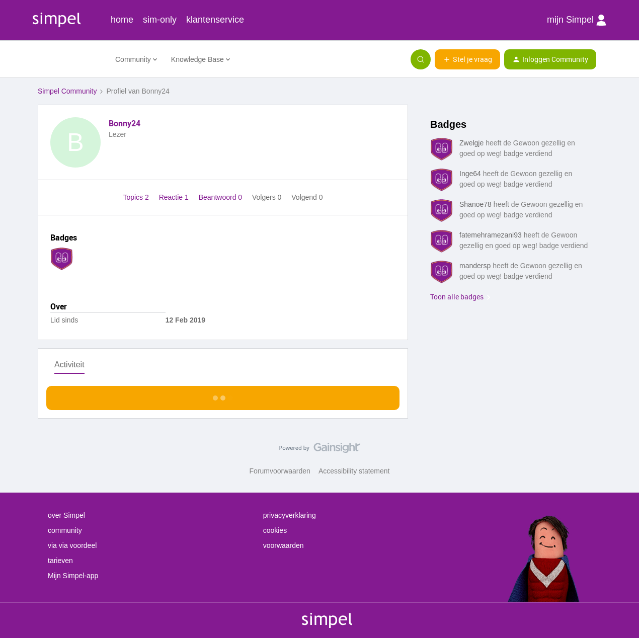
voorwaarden (283, 545)
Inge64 (470, 174)
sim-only (160, 20)
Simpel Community (67, 91)
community (65, 530)
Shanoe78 (475, 204)
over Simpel (66, 515)
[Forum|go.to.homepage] (70, 59)
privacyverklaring (289, 515)
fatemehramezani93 (490, 235)
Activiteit (69, 364)
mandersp (475, 266)
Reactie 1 (175, 197)
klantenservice (215, 20)
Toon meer (223, 395)
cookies (275, 530)
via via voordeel (72, 545)
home (122, 20)
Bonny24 (124, 123)
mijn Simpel (576, 20)
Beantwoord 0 (221, 197)
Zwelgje (471, 143)
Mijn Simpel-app (73, 576)
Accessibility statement (354, 471)
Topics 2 (136, 197)
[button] (467, 59)
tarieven (60, 560)
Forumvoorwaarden (280, 471)
